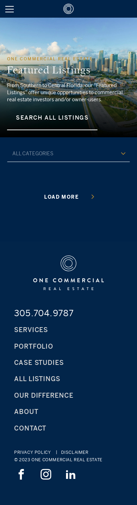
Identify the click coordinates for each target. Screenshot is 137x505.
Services (31, 329)
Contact (30, 428)
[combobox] (68, 153)
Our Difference (43, 395)
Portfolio (33, 346)
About (26, 411)
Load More (69, 196)
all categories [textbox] (32, 153)
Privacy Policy (32, 452)
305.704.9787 (44, 313)
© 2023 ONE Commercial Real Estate (58, 459)
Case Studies (39, 362)
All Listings (37, 379)
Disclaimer (75, 452)
